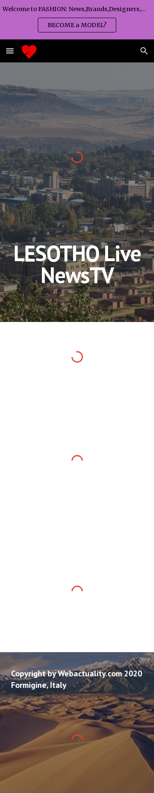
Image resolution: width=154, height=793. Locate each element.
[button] (10, 50)
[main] (77, 264)
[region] (77, 19)
